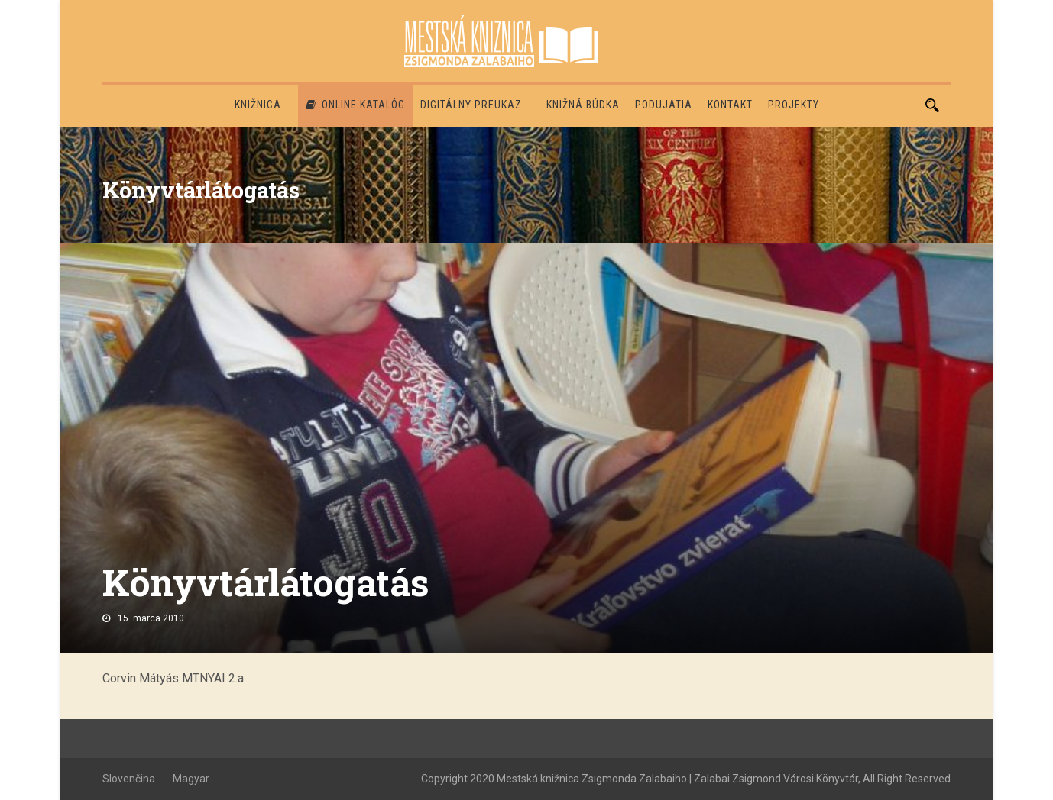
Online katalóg (355, 104)
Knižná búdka (583, 104)
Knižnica (258, 104)
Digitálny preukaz (471, 104)
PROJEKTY (793, 104)
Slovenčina (128, 779)
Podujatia (663, 104)
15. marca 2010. (152, 618)
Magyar (191, 779)
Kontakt (730, 104)
